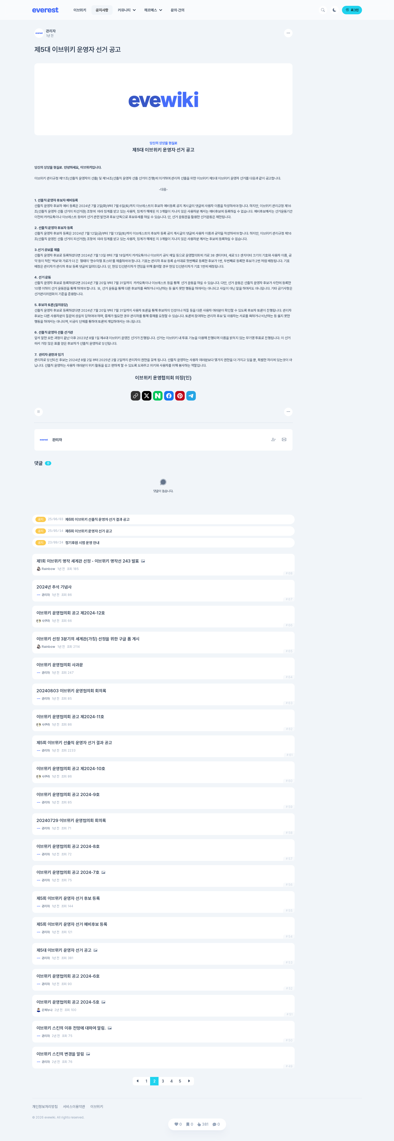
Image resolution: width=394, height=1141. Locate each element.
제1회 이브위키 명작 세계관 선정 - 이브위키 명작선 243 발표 (87, 561)
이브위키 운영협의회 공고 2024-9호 (68, 794)
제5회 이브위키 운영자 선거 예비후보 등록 (71, 924)
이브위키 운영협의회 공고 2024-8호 (68, 846)
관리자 (50, 31)
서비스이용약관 (74, 1106)
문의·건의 (177, 10)
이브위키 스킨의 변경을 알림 (60, 1054)
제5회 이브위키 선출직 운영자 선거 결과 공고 (74, 742)
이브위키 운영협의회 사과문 (59, 664)
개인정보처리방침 (45, 1106)
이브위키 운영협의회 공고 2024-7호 (67, 872)
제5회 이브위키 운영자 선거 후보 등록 (68, 898)
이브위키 (79, 10)
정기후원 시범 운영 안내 (82, 543)
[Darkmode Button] (334, 10)
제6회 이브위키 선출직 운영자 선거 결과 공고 (97, 519)
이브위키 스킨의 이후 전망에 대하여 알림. (71, 1028)
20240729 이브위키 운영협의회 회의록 (71, 820)
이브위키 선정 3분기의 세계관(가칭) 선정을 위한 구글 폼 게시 (88, 638)
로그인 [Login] (352, 10)
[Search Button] (323, 10)
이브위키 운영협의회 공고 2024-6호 (68, 976)
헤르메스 (150, 10)
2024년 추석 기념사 (54, 587)
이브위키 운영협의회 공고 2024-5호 (67, 1002)
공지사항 (102, 10)
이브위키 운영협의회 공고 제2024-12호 (70, 613)
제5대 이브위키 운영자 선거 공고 (63, 950)
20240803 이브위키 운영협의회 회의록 (71, 690)
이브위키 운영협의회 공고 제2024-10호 (70, 768)
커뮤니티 (124, 10)
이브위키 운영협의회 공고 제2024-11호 (70, 716)
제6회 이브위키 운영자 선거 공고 (88, 531)
